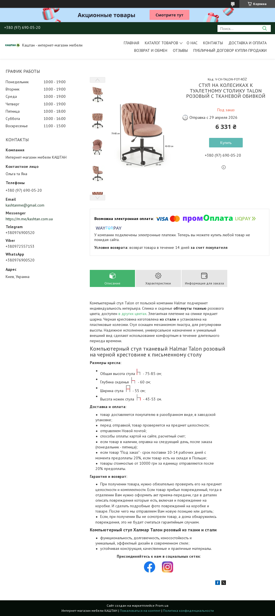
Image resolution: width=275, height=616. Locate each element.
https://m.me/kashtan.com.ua (29, 218)
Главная (131, 42)
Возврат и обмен (150, 50)
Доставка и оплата (247, 42)
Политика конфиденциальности (188, 610)
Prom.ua (161, 605)
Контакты (213, 42)
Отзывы (180, 50)
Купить (226, 142)
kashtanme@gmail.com (25, 205)
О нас (192, 42)
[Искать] (264, 28)
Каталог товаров (161, 42)
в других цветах (132, 313)
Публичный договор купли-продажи (230, 50)
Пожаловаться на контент (140, 610)
